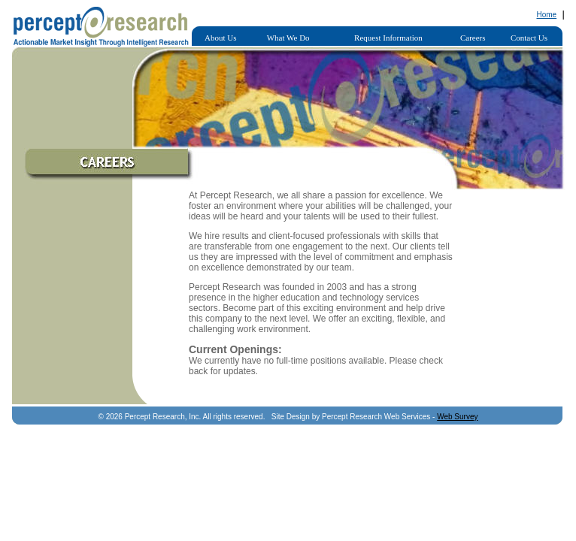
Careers (473, 37)
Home (546, 15)
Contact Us (529, 37)
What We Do (288, 37)
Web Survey (457, 417)
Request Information (388, 37)
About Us (220, 37)
